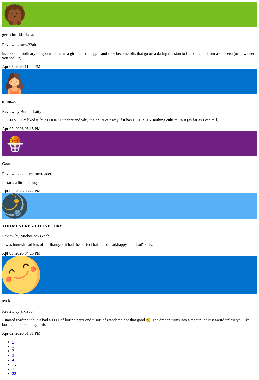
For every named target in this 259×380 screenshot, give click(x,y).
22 (14, 373)
